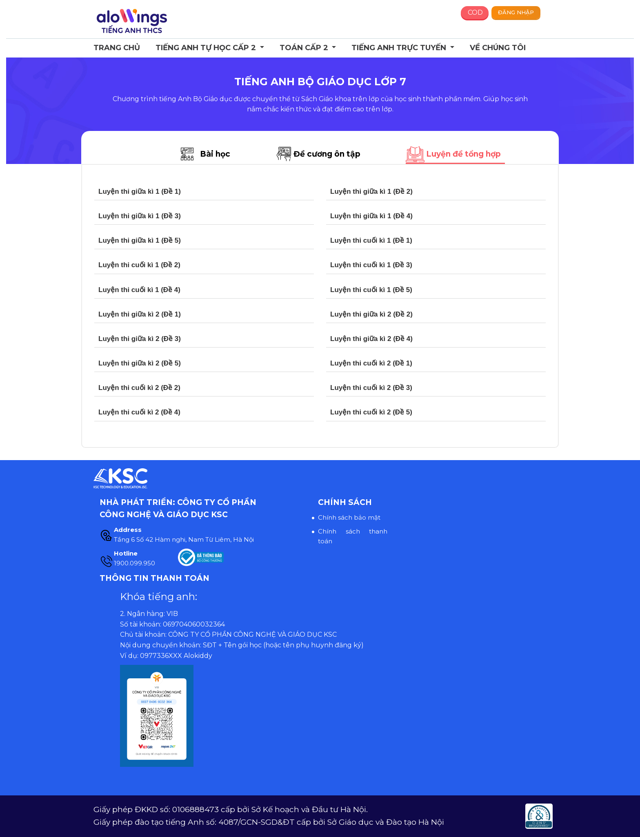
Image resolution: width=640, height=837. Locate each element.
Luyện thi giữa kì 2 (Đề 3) (139, 339)
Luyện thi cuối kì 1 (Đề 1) (371, 240)
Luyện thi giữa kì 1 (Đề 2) (371, 191)
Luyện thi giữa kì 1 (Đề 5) (139, 240)
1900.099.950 (134, 563)
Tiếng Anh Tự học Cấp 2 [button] (207, 47)
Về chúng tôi (498, 47)
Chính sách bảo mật (349, 517)
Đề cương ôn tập (326, 154)
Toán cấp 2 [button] (305, 47)
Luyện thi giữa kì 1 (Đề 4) (371, 216)
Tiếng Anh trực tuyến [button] (399, 47)
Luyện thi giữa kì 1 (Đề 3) (139, 216)
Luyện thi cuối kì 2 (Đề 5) (371, 412)
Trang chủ (116, 47)
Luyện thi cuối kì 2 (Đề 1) (371, 363)
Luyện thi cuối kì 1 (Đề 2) (139, 265)
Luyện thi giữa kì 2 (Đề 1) (139, 314)
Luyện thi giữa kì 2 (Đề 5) (139, 363)
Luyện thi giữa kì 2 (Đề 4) (371, 339)
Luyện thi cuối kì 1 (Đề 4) (139, 290)
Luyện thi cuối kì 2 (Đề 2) (139, 388)
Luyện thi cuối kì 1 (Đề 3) (371, 265)
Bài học (215, 154)
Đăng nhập (516, 12)
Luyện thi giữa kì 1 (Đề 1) (139, 191)
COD (475, 12)
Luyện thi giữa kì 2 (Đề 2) (371, 314)
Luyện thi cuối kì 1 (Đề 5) (371, 290)
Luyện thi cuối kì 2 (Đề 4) (139, 412)
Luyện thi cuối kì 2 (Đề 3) (371, 388)
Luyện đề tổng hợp (463, 154)
